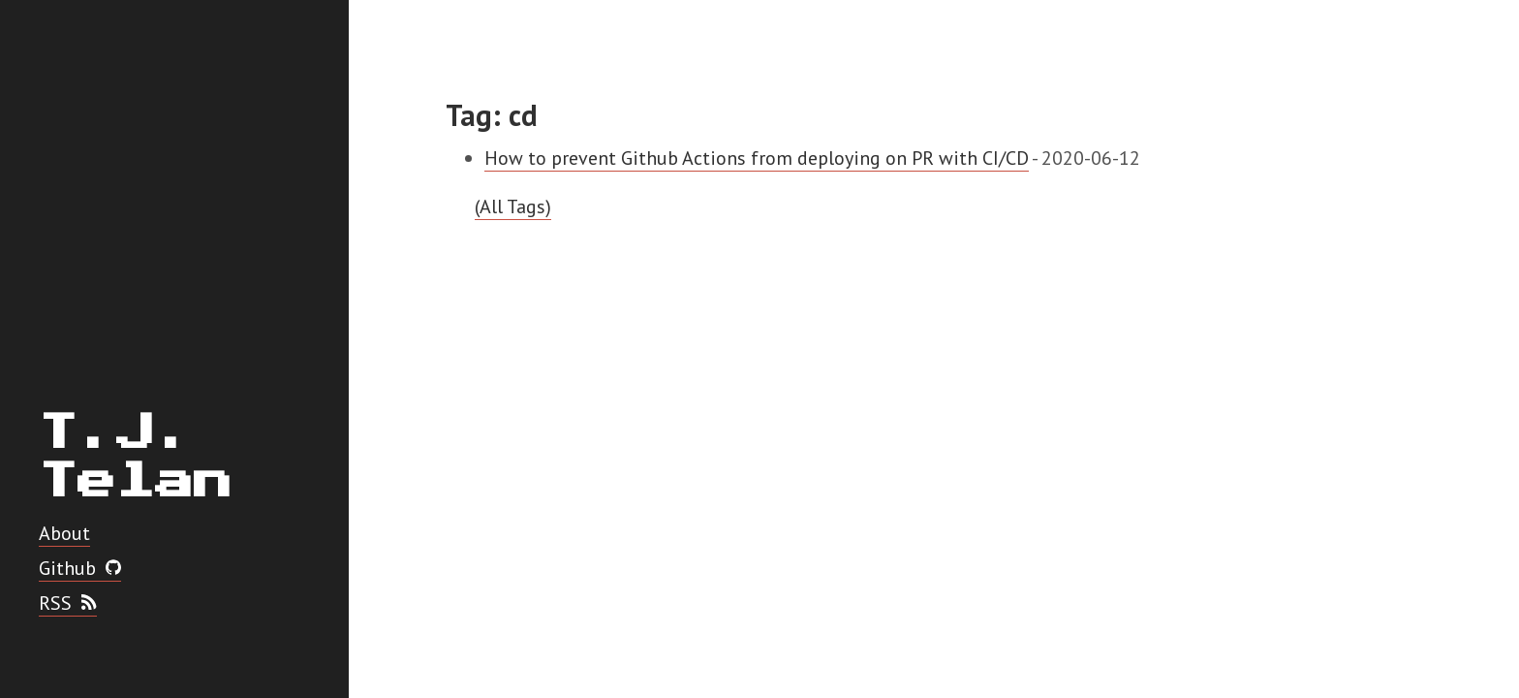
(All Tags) (513, 206)
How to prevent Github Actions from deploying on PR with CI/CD (756, 158)
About (64, 533)
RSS (68, 603)
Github (80, 568)
